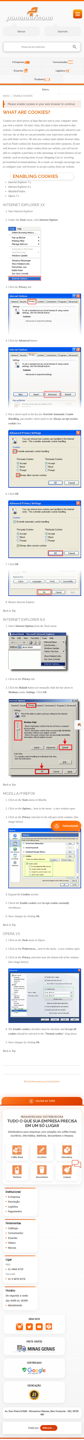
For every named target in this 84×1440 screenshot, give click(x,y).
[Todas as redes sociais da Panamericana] (49, 1327)
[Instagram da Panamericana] (19, 1327)
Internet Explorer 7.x (19, 182)
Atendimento (15, 1305)
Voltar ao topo (42, 1101)
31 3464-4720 (15, 1269)
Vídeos (12, 1242)
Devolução (14, 1201)
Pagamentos (15, 1211)
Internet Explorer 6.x (19, 186)
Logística (61, 70)
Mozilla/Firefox (16, 191)
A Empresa (18, 62)
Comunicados (60, 62)
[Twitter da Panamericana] (29, 1327)
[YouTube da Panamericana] (39, 1327)
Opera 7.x (13, 196)
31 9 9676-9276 (16, 1278)
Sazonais (63, 31)
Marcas (21, 31)
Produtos (39, 79)
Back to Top (9, 610)
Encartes (19, 70)
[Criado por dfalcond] (42, 1427)
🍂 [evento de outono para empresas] (79, 724)
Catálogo (13, 1228)
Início (6, 96)
